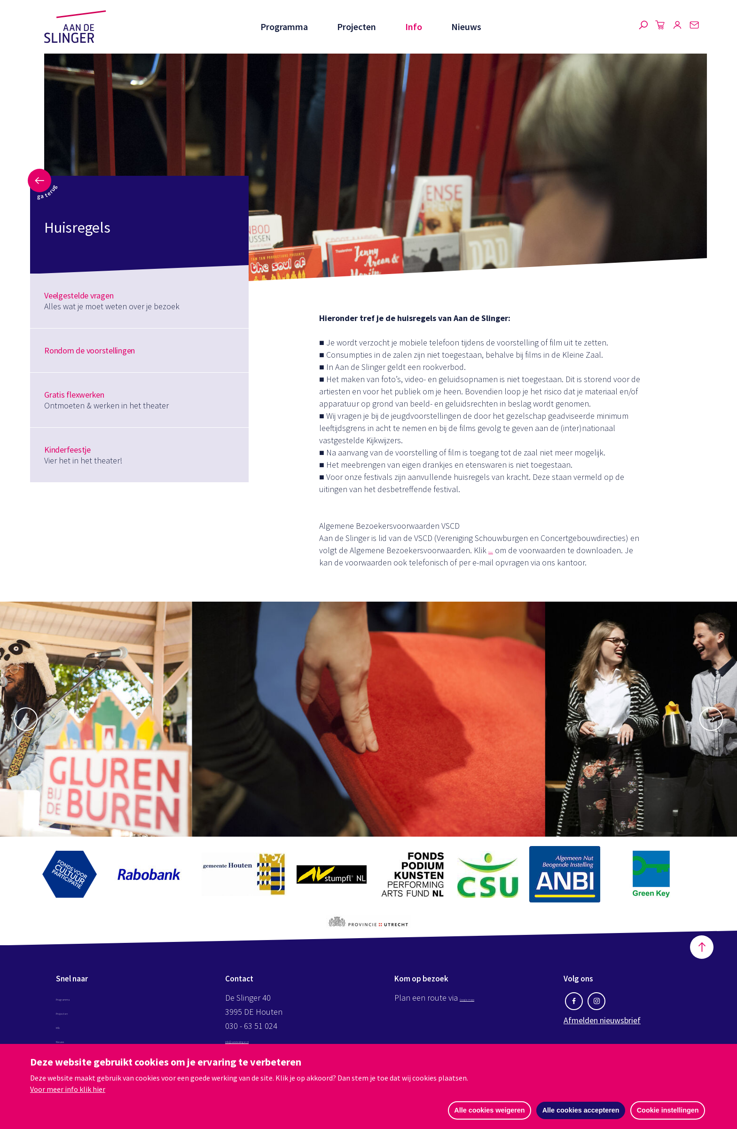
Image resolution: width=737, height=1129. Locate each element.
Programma (281, 26)
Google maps (483, 999)
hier (495, 550)
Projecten (354, 26)
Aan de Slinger (75, 26)
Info (412, 26)
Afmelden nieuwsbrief (602, 1022)
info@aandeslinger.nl (262, 1041)
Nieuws (466, 26)
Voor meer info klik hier (67, 1088)
